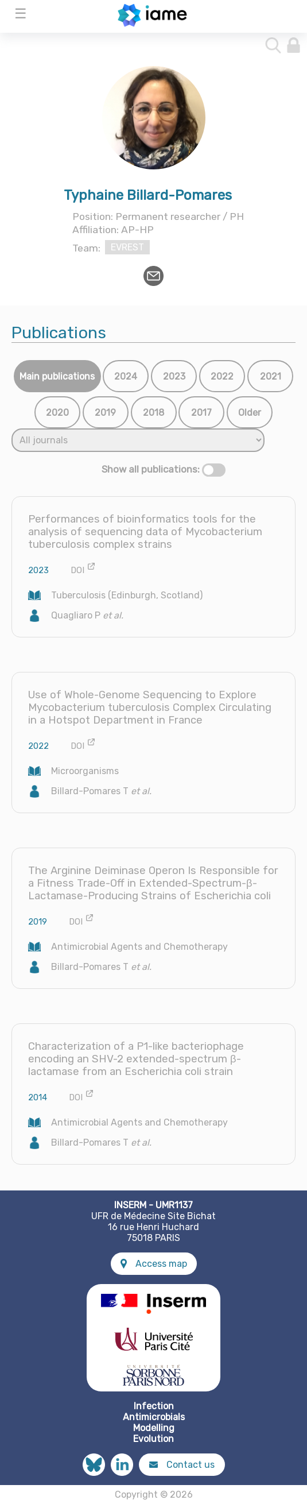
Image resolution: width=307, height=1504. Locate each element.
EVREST (127, 247)
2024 (125, 376)
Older (249, 412)
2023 (174, 376)
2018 (153, 412)
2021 (270, 376)
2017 (201, 412)
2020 (57, 412)
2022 (222, 376)
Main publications (57, 376)
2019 (105, 412)
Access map (154, 1263)
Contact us (182, 1464)
